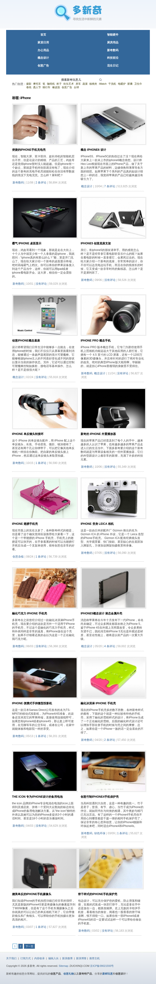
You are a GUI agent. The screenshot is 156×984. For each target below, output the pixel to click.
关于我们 (11, 958)
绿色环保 (99, 833)
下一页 (29, 946)
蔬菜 (85, 83)
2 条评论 (40, 182)
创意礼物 (68, 973)
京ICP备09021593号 (102, 965)
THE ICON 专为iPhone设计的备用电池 (37, 796)
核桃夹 (93, 83)
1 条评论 (40, 463)
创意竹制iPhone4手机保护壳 (100, 796)
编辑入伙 (53, 958)
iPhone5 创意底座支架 (96, 243)
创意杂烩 (18, 556)
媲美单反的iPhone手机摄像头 (31, 894)
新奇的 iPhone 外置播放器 (98, 434)
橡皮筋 (56, 87)
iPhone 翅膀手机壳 (25, 523)
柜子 (59, 83)
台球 (76, 87)
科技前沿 (112, 57)
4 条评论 (109, 646)
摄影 (28, 83)
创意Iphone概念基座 (26, 340)
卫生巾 (138, 83)
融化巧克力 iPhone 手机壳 (29, 613)
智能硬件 (112, 34)
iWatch (103, 83)
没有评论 (41, 283)
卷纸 (28, 87)
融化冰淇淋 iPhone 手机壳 (98, 703)
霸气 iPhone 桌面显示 (27, 243)
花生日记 (112, 65)
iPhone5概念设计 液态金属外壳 (101, 613)
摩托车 (37, 83)
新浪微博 (67, 958)
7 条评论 (109, 186)
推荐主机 (94, 958)
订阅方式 (25, 958)
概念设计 (43, 57)
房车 (78, 83)
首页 (43, 34)
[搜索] (101, 80)
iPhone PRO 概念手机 (96, 340)
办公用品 (43, 50)
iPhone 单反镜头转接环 (27, 434)
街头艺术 (68, 83)
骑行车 (46, 87)
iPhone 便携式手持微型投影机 (32, 703)
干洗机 (112, 83)
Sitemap (63, 965)
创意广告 (43, 65)
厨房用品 (112, 42)
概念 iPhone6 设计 (93, 149)
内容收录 (39, 958)
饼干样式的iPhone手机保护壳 (97, 894)
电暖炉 (122, 83)
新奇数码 (112, 50)
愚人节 (37, 87)
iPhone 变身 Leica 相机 (97, 523)
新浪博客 (81, 958)
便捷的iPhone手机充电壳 (29, 149)
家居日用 (43, 42)
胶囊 (130, 83)
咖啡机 (51, 83)
